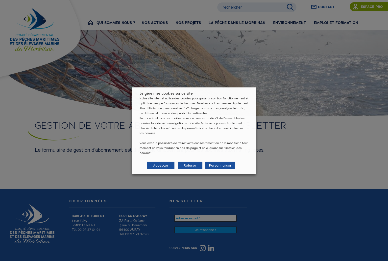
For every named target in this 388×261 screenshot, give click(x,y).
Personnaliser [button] (219, 165)
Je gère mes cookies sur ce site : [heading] (167, 93)
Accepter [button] (160, 165)
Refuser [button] (190, 165)
